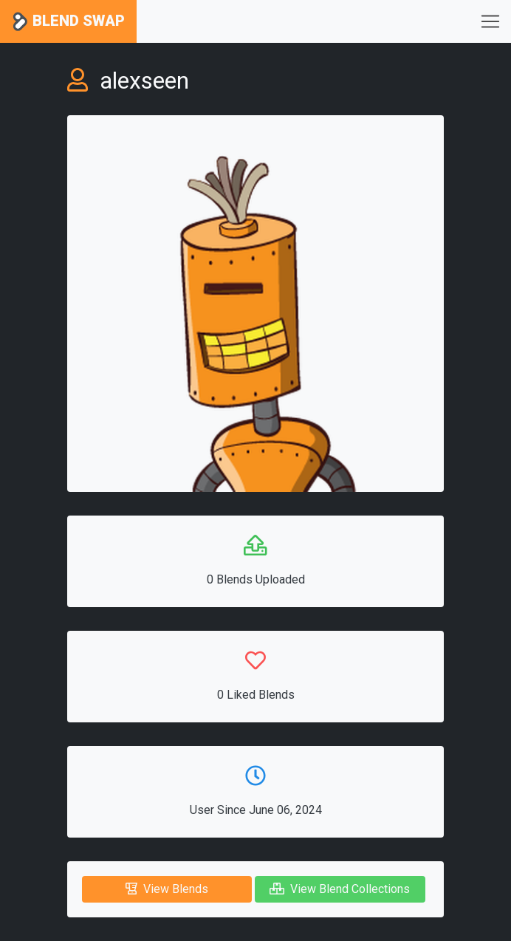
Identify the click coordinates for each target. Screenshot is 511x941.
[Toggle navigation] (490, 21)
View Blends (167, 889)
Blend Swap (68, 21)
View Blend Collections (340, 889)
